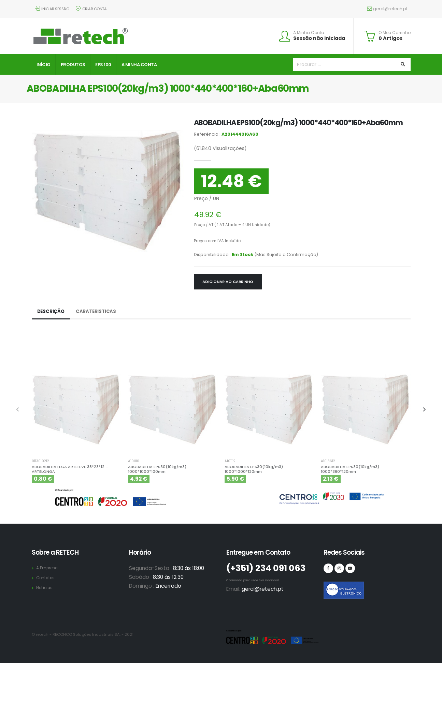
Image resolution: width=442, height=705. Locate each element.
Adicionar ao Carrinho (227, 281)
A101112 (230, 461)
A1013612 (328, 461)
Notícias (45, 587)
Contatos (46, 578)
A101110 (133, 461)
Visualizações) (220, 148)
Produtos (73, 64)
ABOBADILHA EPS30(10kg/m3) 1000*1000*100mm (157, 469)
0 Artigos (390, 38)
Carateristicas (97, 311)
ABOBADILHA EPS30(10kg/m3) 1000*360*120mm (350, 469)
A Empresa (48, 568)
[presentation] (18, 410)
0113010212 (40, 461)
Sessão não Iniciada (319, 38)
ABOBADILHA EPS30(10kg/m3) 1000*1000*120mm (254, 469)
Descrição (51, 311)
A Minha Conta (308, 32)
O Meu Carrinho (395, 32)
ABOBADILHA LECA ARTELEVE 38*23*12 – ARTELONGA (70, 469)
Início (44, 64)
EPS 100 (103, 64)
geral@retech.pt (387, 9)
